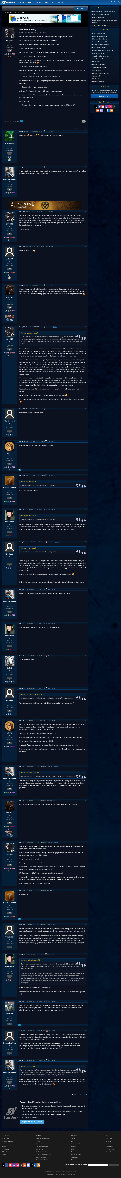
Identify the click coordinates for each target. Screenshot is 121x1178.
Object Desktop (6, 1138)
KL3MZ (10, 668)
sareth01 (9, 40)
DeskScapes (5, 1149)
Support (60, 2)
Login (22, 12)
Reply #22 (22, 954)
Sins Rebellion (39, 25)
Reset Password (110, 1149)
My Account (109, 1141)
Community (38, 2)
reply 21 (37, 960)
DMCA (67, 1174)
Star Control (39, 1149)
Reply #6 (22, 327)
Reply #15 (22, 688)
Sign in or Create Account (32, 1122)
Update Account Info (111, 1152)
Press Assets (75, 1152)
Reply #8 (22, 441)
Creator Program (76, 1154)
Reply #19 (22, 842)
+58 (9, 269)
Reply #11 (22, 542)
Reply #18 (22, 800)
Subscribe (114, 1165)
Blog (53, 2)
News (47, 2)
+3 (9, 564)
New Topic (80, 9)
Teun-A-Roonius (9, 179)
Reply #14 (22, 656)
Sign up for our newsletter (76, 1165)
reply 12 (41, 694)
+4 (9, 153)
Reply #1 (22, 131)
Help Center (109, 1138)
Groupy (4, 1154)
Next (81, 128)
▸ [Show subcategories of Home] (7, 25)
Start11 (4, 1144)
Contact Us (74, 1157)
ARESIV (9, 259)
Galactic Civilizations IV (42, 1144)
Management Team (76, 1144)
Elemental (38, 1141)
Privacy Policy (49, 1174)
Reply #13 (22, 623)
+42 (9, 189)
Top (85, 131)
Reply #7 (22, 409)
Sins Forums (41, 32)
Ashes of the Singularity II (43, 1138)
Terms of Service (59, 1174)
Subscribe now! (104, 96)
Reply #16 (22, 720)
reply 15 (36, 772)
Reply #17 (22, 766)
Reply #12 (22, 589)
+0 (9, 431)
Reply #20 (22, 890)
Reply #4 (22, 246)
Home (4, 25)
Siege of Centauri (41, 1157)
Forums (73, 1160)
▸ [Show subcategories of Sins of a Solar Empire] (33, 25)
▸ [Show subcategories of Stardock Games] (18, 25)
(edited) (55, 327)
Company (74, 1135)
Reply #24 (22, 1030)
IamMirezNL (9, 522)
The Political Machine (42, 1152)
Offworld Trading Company (43, 1154)
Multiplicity (4, 1152)
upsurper (9, 297)
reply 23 (35, 1066)
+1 (9, 947)
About (73, 1138)
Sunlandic (9, 937)
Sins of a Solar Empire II (42, 1146)
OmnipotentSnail (10, 1043)
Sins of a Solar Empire (26, 25)
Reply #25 (22, 1060)
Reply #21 (22, 924)
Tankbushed (10, 421)
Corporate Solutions (7, 1141)
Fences (4, 1146)
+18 (9, 307)
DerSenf (9, 554)
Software (21, 2)
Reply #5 (22, 285)
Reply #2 (22, 167)
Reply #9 (22, 475)
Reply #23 (22, 1001)
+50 (9, 50)
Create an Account (111, 1144)
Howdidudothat (9, 488)
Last (85, 128)
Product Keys (109, 1146)
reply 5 (35, 333)
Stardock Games (13, 25)
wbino (9, 453)
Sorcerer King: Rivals (42, 1160)
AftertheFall (9, 143)
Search (17, 12)
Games (29, 2)
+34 (9, 497)
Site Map (72, 1174)
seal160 (9, 1014)
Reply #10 (22, 509)
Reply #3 (22, 211)
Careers (73, 1146)
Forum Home (9, 12)
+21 (9, 463)
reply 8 (34, 481)
